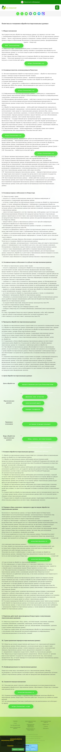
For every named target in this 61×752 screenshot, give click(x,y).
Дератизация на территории (30, 729)
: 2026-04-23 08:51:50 (39, 740)
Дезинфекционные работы (30, 722)
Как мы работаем (15, 725)
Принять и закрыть (18, 749)
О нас (15, 723)
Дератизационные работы (15, 728)
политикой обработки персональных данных (11, 739)
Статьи (46, 726)
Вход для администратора (30, 734)
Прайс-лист (46, 724)
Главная (15, 721)
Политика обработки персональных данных (30, 736)
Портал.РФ (37, 738)
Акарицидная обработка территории (30, 725)
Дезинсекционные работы (46, 722)
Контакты (45, 728)
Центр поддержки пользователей (30, 742)
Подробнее (10, 745)
